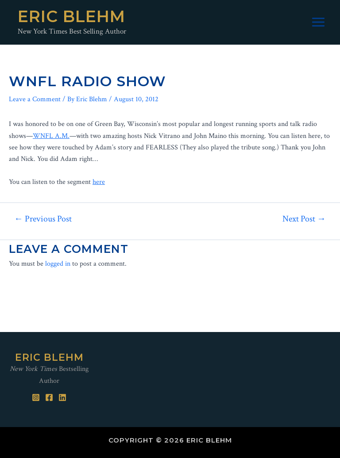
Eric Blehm (71, 16)
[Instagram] (36, 397)
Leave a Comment (35, 99)
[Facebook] (49, 397)
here (99, 182)
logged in (57, 263)
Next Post (304, 218)
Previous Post (43, 218)
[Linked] (62, 397)
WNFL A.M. (51, 136)
